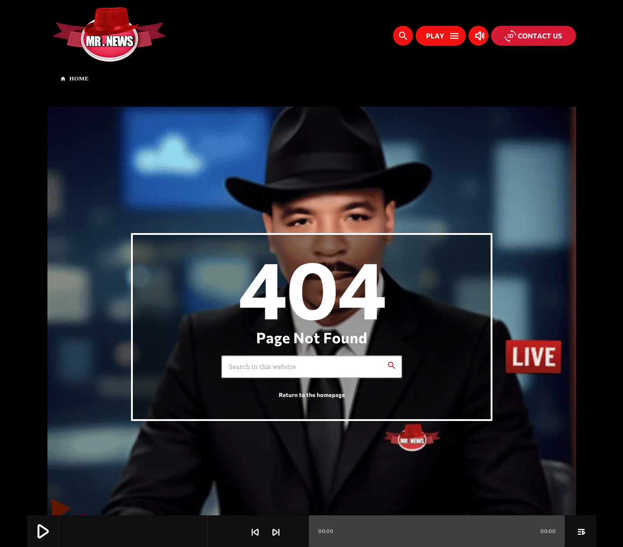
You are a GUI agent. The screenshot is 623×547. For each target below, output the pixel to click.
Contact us (533, 36)
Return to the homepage (312, 394)
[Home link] (109, 35)
